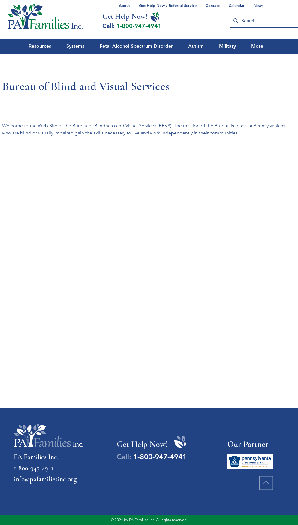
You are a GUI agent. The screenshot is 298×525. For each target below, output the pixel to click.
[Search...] (264, 20)
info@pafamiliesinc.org (45, 479)
